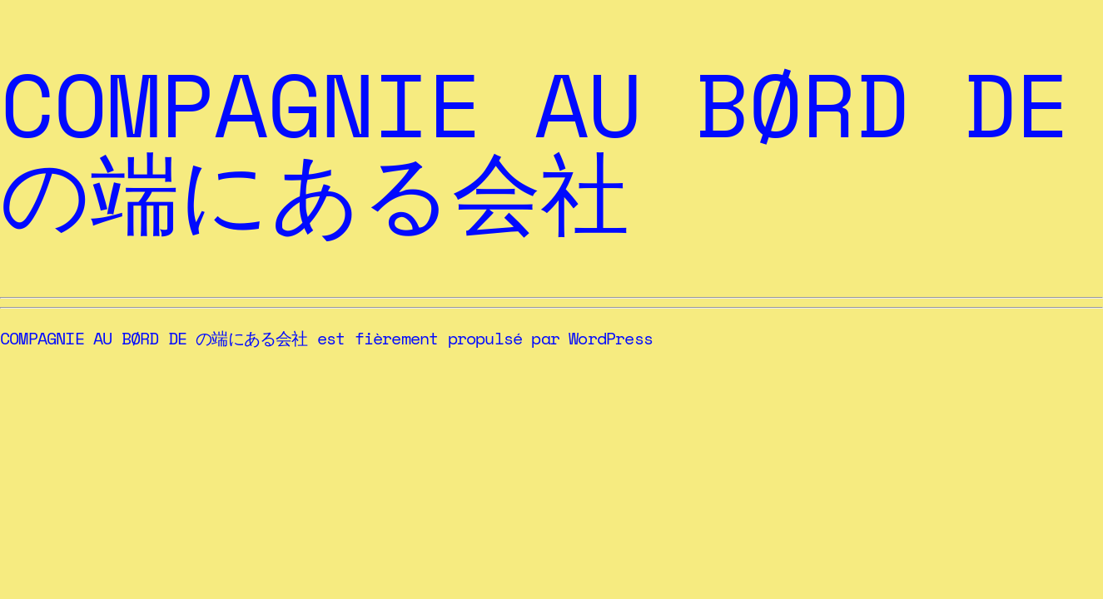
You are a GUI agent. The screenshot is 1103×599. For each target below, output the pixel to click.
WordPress (611, 338)
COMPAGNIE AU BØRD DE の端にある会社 (534, 148)
